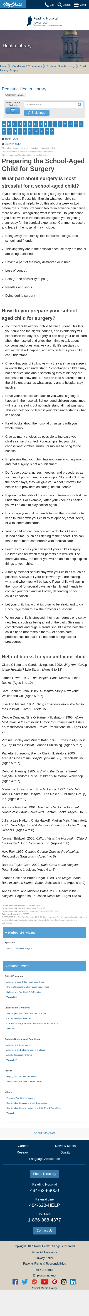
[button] (12, 110)
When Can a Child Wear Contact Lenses (24, 1081)
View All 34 (11, 997)
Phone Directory (44, 1174)
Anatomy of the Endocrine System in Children (26, 1050)
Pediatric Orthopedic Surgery (19, 948)
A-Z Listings (36, 112)
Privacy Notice (44, 1258)
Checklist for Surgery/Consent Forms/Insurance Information (32, 1023)
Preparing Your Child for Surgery (20, 1098)
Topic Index (11, 139)
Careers (23, 1146)
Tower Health (42, 1246)
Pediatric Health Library (61, 66)
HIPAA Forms (44, 1269)
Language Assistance (44, 1159)
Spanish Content (16, 95)
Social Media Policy (44, 1288)
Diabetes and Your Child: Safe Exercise (23, 992)
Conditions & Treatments (27, 66)
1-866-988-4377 (44, 1220)
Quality (65, 1152)
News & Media (65, 1146)
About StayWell (45, 1133)
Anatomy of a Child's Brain (17, 1045)
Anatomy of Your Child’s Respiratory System (25, 982)
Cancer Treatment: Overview (18, 1018)
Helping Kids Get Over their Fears (21, 1076)
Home (3, 66)
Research (23, 1152)
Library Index (13, 144)
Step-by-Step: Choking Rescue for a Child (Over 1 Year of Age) (33, 1108)
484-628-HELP (44, 1205)
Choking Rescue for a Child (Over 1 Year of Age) (27, 987)
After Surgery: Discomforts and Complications (26, 1013)
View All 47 (11, 1060)
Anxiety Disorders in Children (19, 1055)
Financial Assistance (45, 1252)
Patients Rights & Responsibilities (44, 1263)
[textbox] (48, 105)
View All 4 (11, 1113)
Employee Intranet (44, 1275)
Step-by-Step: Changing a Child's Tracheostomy (27, 1103)
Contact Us (44, 1230)
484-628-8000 (44, 1190)
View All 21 (11, 1028)
